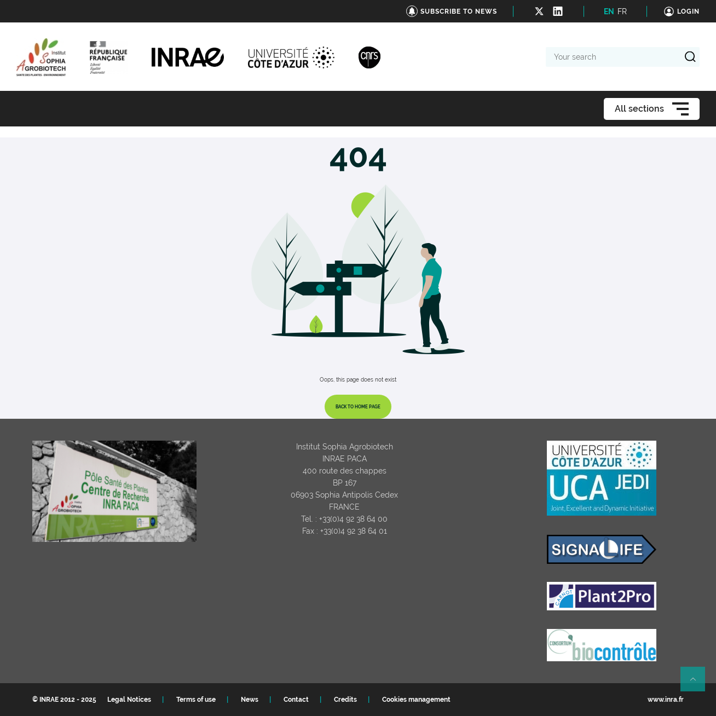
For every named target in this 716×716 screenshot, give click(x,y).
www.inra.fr (666, 699)
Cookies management (416, 699)
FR (622, 11)
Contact (296, 699)
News (249, 699)
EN (609, 11)
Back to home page (358, 406)
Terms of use (196, 699)
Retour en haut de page (697, 683)
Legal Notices (129, 699)
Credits (345, 699)
